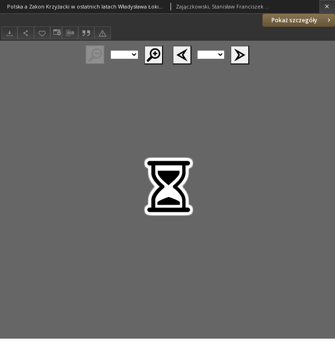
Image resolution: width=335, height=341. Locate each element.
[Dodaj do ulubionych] (42, 33)
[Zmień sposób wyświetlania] (56, 33)
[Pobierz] (9, 33)
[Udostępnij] (26, 33)
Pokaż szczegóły (302, 20)
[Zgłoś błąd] (102, 33)
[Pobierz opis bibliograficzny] (70, 33)
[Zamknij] (327, 6)
